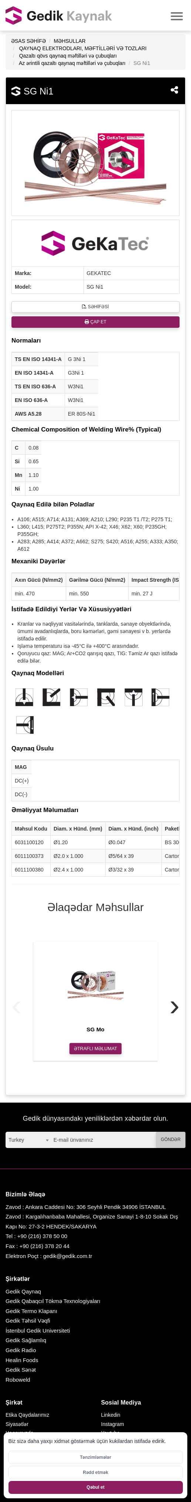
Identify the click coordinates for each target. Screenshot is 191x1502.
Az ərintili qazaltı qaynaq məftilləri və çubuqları (72, 63)
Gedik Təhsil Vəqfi (28, 1320)
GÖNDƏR (171, 1139)
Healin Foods (22, 1360)
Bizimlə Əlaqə (21, 1461)
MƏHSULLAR (69, 41)
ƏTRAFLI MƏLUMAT (95, 1048)
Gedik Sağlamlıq (26, 1340)
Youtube (110, 1433)
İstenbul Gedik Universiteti (38, 1330)
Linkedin (110, 1415)
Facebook (112, 1451)
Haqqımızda (19, 1433)
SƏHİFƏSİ (95, 306)
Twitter (108, 1442)
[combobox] (28, 1140)
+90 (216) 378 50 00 (42, 1236)
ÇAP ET (95, 321)
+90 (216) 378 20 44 (45, 1246)
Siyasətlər (17, 1424)
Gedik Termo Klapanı (31, 1311)
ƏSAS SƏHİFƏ (28, 41)
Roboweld (18, 1379)
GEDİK (59, 15)
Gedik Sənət (21, 1370)
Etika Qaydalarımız (27, 1415)
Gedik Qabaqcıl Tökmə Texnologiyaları (53, 1301)
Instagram (112, 1424)
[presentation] (16, 1005)
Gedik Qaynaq (23, 1291)
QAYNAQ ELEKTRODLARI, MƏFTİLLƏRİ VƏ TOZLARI (83, 48)
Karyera (15, 1451)
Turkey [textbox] (16, 1140)
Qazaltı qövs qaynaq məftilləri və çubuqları (68, 56)
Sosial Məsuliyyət (26, 1442)
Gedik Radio (21, 1350)
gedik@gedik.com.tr (67, 1256)
